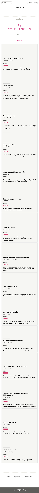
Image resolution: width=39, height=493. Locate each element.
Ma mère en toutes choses (13, 341)
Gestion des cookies (19, 477)
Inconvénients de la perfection (15, 366)
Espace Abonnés (32, 2)
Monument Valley (10, 422)
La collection (8, 86)
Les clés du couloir (10, 450)
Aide (4, 2)
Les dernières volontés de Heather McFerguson (16, 394)
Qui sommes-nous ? (17, 476)
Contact (8, 476)
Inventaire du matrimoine (13, 58)
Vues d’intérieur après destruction (16, 258)
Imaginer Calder (9, 145)
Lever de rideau (9, 227)
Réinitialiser (19, 40)
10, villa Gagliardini (10, 312)
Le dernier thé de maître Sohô (14, 172)
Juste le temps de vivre (12, 199)
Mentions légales (28, 476)
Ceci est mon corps (10, 286)
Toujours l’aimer (9, 116)
